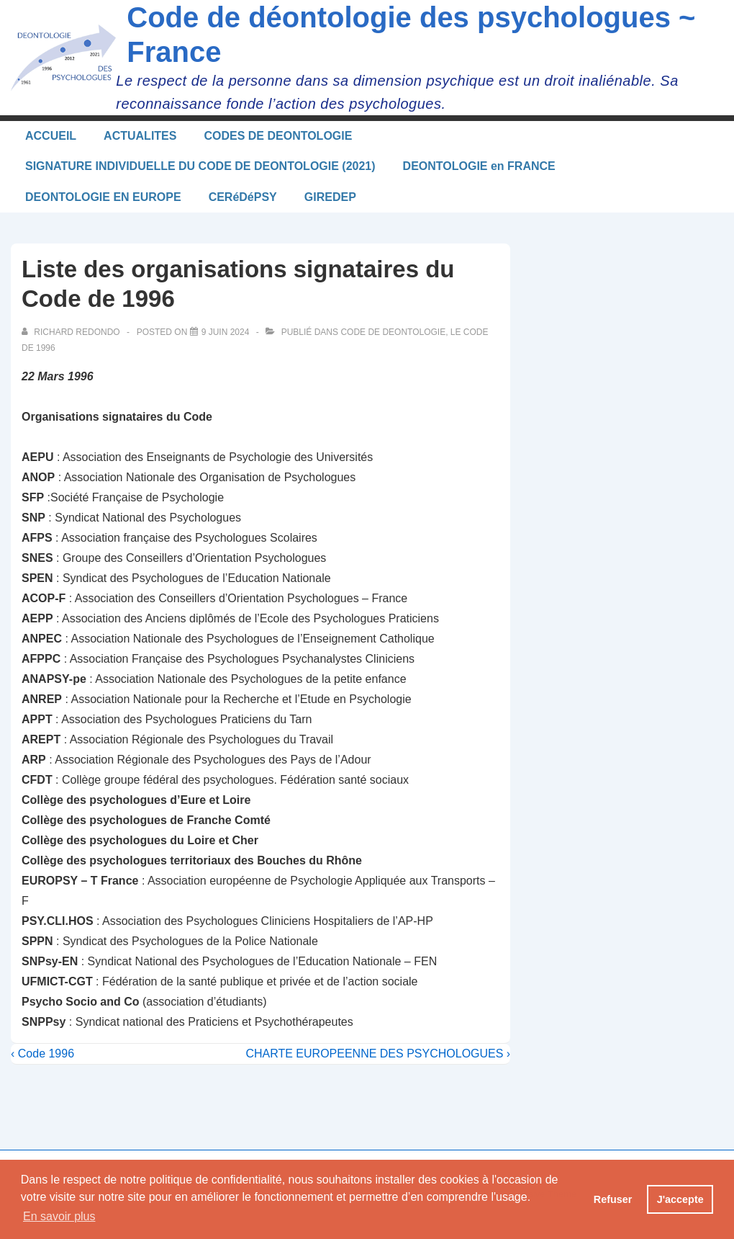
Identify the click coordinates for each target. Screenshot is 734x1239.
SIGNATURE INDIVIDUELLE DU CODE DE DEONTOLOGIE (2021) (200, 166)
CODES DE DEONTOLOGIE (278, 136)
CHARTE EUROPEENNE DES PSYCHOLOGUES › (377, 1053)
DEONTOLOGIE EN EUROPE (103, 197)
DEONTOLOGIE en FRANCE (479, 166)
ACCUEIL (50, 136)
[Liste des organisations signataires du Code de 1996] (225, 332)
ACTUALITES (140, 136)
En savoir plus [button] (59, 1216)
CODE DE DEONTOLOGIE (392, 332)
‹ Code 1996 (42, 1053)
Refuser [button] (613, 1199)
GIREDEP (330, 197)
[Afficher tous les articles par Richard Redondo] (72, 332)
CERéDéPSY (243, 197)
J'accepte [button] (680, 1199)
